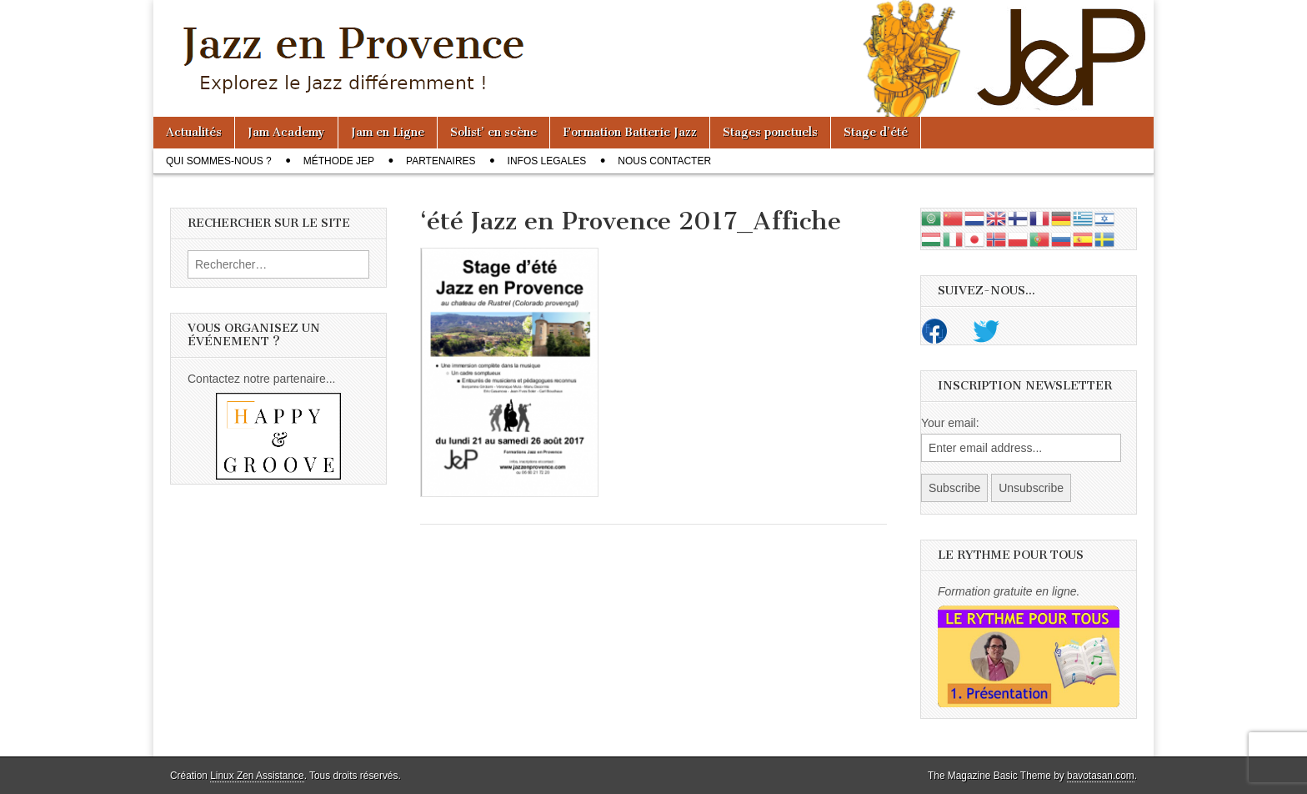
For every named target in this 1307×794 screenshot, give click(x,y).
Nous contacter (664, 161)
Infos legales (547, 161)
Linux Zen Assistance (256, 775)
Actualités (194, 132)
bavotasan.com (1100, 775)
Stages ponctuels (770, 132)
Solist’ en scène (493, 132)
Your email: (950, 423)
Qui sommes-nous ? (219, 161)
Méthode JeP (338, 161)
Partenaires (441, 161)
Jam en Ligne (387, 132)
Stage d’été (876, 132)
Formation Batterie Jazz (630, 132)
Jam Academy (286, 132)
